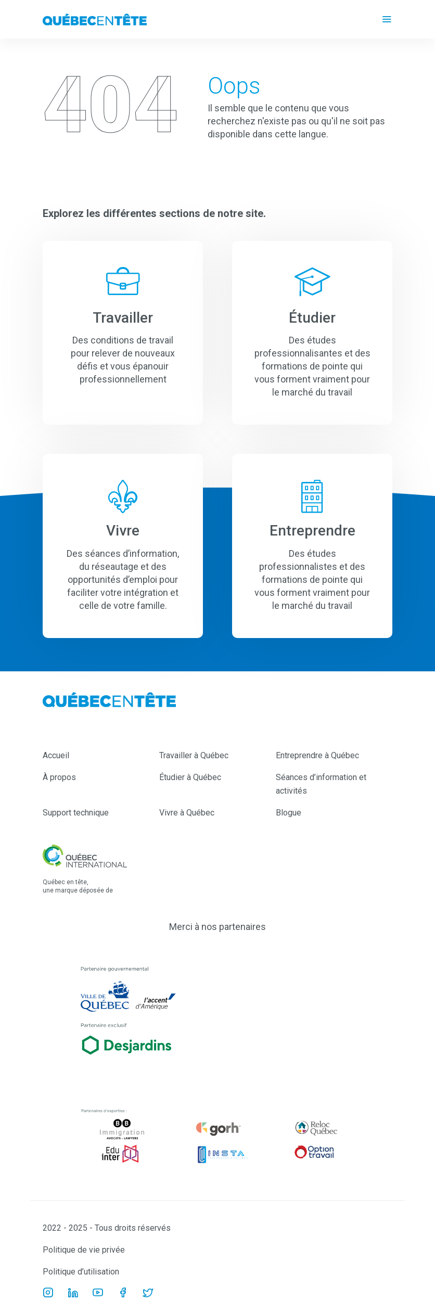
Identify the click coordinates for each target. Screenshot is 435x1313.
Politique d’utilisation (81, 1272)
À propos (59, 777)
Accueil (56, 755)
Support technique (76, 813)
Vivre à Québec (186, 813)
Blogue (288, 813)
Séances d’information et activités (321, 784)
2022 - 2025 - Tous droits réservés (107, 1228)
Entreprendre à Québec (317, 755)
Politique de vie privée (84, 1250)
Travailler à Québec (193, 755)
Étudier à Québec (190, 777)
